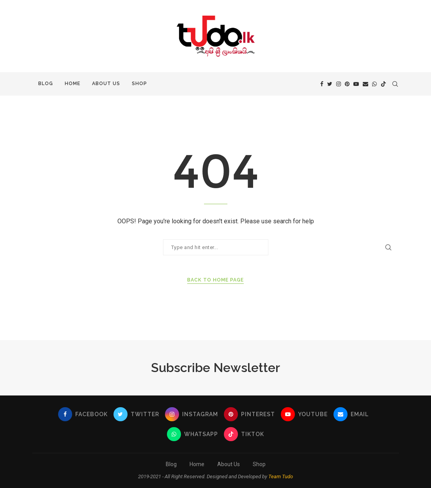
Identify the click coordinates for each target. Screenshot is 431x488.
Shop (139, 83)
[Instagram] (338, 84)
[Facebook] (321, 84)
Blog (45, 83)
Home (72, 83)
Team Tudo (280, 476)
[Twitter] (329, 84)
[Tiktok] (383, 84)
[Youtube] (356, 84)
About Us (106, 83)
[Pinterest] (347, 84)
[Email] (365, 84)
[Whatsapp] (374, 84)
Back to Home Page (215, 280)
